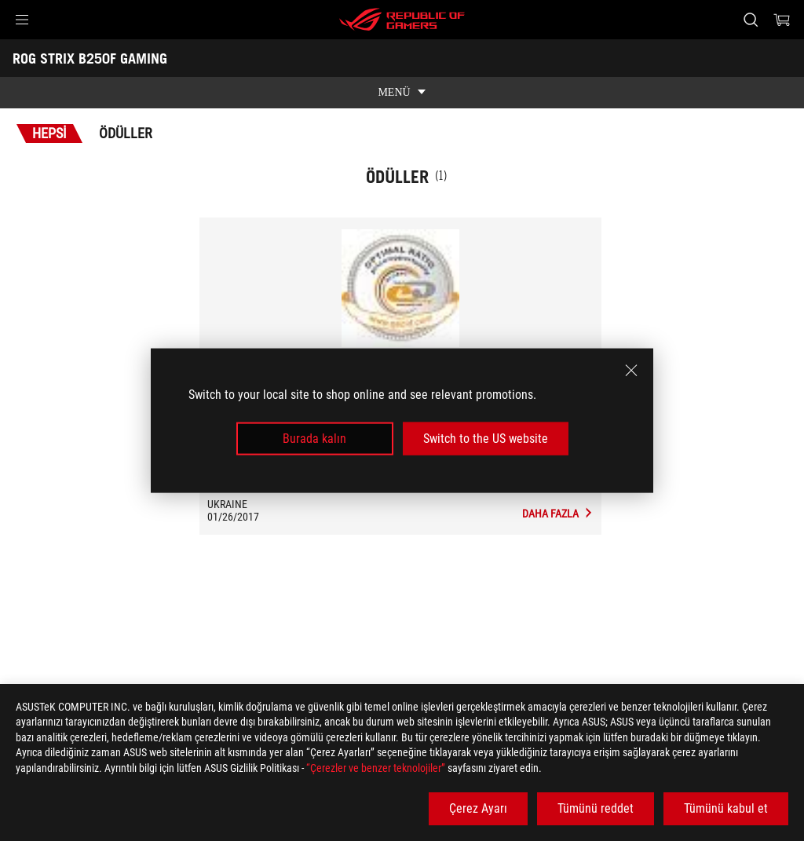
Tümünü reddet (595, 808)
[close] (631, 369)
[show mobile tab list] (402, 92)
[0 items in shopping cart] (782, 19)
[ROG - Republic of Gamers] (402, 19)
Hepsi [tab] (49, 133)
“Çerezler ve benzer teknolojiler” (375, 768)
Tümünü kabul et (726, 808)
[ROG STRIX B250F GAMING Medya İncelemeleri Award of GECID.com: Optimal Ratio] (558, 513)
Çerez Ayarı (478, 808)
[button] (22, 19)
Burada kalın (314, 438)
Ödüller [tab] (125, 133)
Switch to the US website (485, 438)
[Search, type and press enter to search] (750, 19)
